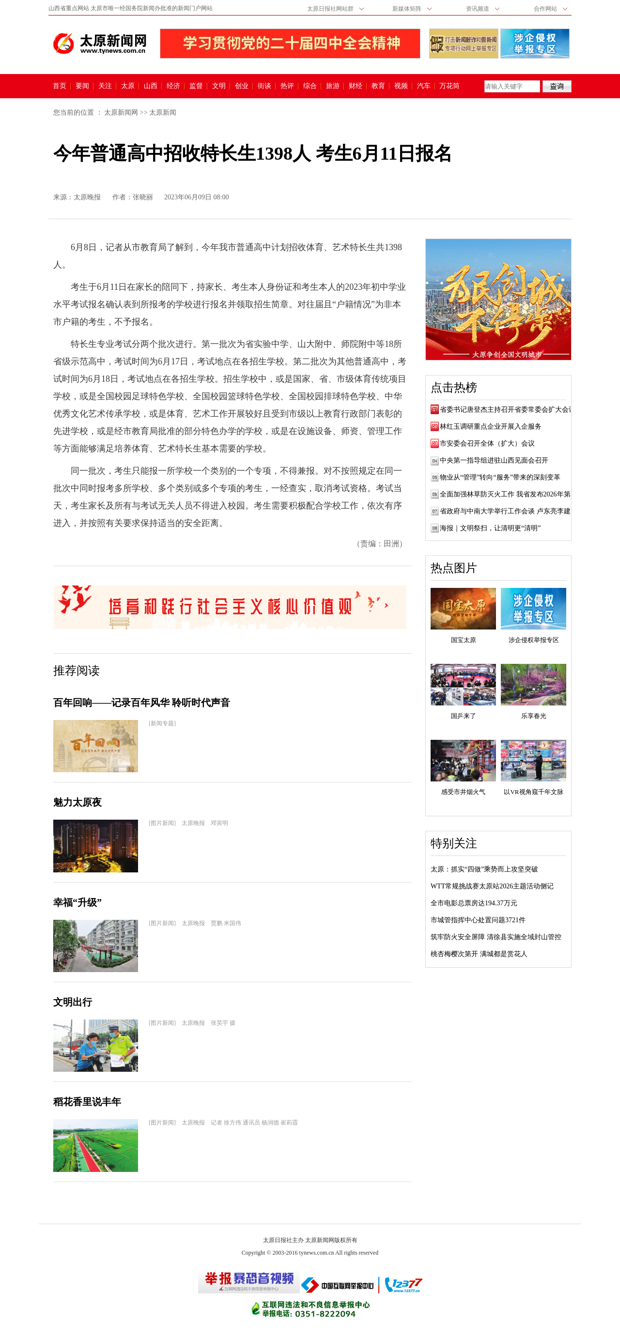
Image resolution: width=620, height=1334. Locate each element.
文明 (219, 86)
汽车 (424, 86)
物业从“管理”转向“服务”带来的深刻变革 (500, 477)
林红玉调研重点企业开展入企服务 (491, 426)
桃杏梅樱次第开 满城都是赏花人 (479, 954)
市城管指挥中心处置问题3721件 (478, 920)
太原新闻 (162, 112)
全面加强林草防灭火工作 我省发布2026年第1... (509, 494)
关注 (105, 86)
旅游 (333, 86)
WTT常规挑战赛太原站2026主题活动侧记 (492, 886)
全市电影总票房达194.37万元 (474, 903)
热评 (287, 86)
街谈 (264, 86)
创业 (241, 86)
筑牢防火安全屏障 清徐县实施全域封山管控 (496, 937)
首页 (59, 86)
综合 (310, 86)
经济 (173, 86)
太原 (128, 86)
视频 (401, 86)
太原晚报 (87, 197)
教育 (378, 86)
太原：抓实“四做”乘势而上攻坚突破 (484, 869)
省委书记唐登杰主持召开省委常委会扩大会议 (507, 409)
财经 (355, 86)
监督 (196, 86)
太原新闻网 (121, 112)
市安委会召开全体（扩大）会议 (487, 443)
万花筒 (448, 86)
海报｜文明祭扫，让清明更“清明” (490, 528)
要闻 (82, 86)
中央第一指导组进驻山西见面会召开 (494, 460)
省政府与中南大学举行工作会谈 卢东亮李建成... (511, 511)
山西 (150, 86)
